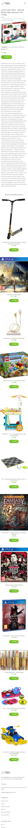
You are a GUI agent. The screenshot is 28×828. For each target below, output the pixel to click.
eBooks (3, 809)
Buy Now (6, 57)
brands (3, 803)
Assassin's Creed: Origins (14, 294)
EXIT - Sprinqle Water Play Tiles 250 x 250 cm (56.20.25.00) (14, 480)
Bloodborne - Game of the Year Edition (14, 636)
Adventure (21, 47)
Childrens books (5, 806)
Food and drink (5, 815)
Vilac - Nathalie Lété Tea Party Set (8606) (14, 708)
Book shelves (4, 801)
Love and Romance (13, 47)
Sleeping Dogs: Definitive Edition (14, 585)
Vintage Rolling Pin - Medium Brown (14, 672)
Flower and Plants (5, 812)
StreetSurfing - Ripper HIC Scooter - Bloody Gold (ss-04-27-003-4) (14, 243)
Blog (2, 824)
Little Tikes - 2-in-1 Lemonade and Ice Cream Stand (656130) (14, 434)
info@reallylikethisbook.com (8, 792)
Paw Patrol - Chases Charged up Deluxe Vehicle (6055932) (14, 752)
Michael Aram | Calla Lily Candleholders (14, 338)
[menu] (25, 3)
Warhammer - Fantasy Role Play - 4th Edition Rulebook (14, 533)
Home (2, 17)
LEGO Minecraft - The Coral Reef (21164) (14, 380)
